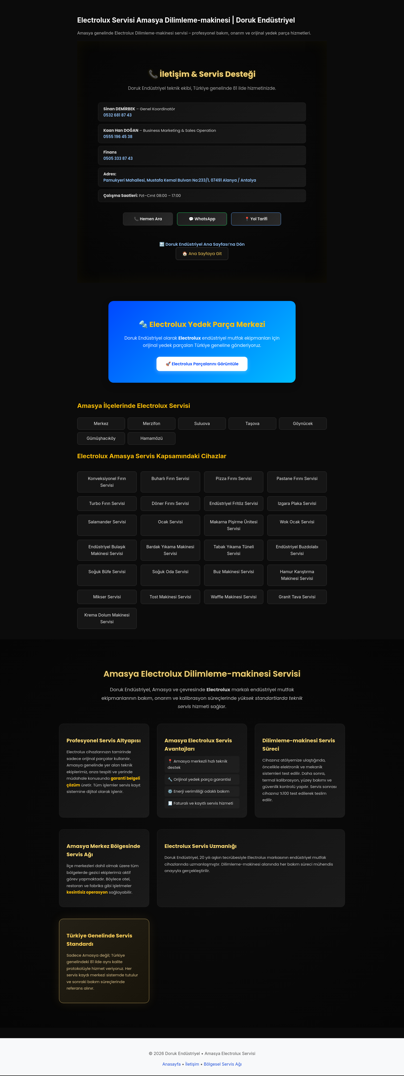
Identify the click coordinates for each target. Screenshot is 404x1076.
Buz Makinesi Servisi (233, 572)
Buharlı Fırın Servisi (170, 479)
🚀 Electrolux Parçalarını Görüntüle (202, 364)
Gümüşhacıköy (101, 438)
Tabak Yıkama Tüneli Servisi (233, 551)
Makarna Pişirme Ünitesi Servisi (233, 526)
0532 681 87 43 (117, 115)
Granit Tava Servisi (297, 597)
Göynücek (303, 423)
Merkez (101, 423)
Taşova (252, 423)
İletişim (192, 1064)
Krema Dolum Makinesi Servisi (107, 619)
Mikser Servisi (107, 597)
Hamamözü (151, 438)
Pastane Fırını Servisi (297, 479)
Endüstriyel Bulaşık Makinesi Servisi (106, 551)
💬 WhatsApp (201, 219)
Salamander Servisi (107, 522)
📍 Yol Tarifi (256, 219)
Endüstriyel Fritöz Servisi (234, 503)
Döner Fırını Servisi (170, 503)
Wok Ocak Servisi (297, 522)
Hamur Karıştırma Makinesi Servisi (297, 575)
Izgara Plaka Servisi (297, 503)
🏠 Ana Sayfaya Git (202, 254)
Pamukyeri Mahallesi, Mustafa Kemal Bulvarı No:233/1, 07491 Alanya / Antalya (180, 180)
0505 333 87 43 (118, 158)
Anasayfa (171, 1064)
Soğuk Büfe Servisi (107, 572)
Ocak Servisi (170, 522)
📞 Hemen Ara (148, 219)
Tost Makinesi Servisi (170, 597)
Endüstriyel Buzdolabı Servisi (297, 551)
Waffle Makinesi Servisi (234, 597)
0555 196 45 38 (118, 137)
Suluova (202, 423)
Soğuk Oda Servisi (170, 572)
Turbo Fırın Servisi (107, 503)
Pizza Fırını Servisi (234, 479)
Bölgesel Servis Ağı (223, 1064)
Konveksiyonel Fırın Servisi (107, 482)
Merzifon (151, 423)
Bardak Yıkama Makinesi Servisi (170, 551)
